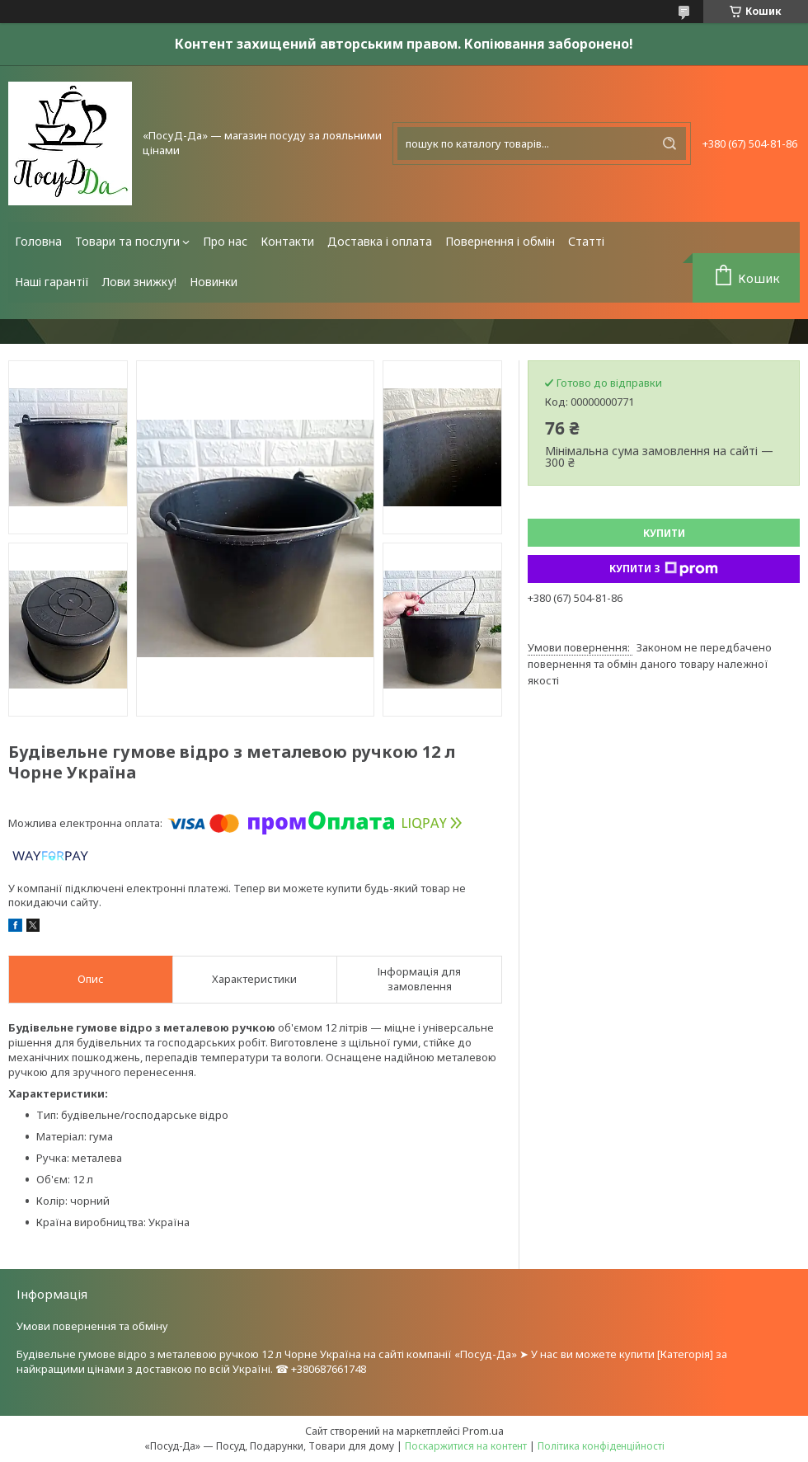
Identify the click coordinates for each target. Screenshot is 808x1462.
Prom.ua (483, 1430)
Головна (38, 241)
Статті (586, 241)
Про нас (225, 241)
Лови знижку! (139, 281)
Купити (664, 533)
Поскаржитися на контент (466, 1446)
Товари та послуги (127, 241)
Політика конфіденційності (601, 1446)
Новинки (213, 281)
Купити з (663, 569)
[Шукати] (669, 143)
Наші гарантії (52, 281)
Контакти (287, 241)
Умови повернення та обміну (92, 1326)
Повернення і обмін (500, 241)
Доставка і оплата (379, 241)
